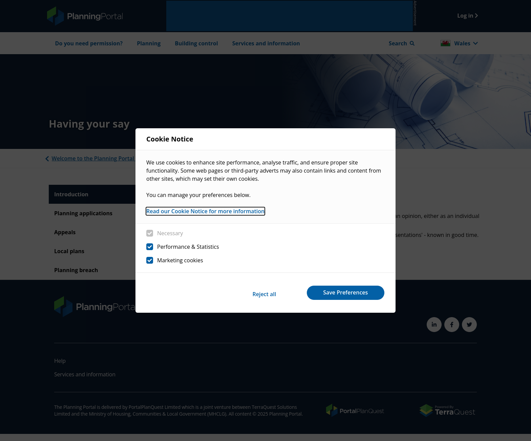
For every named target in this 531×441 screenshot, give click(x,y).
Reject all (255, 292)
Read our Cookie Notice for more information (205, 213)
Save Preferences (342, 292)
